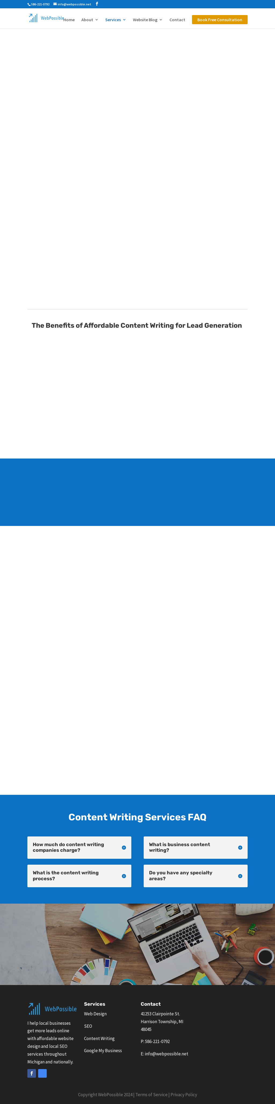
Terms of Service (151, 1095)
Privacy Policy (184, 1095)
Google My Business (103, 1051)
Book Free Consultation (219, 19)
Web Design (95, 1014)
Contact (177, 20)
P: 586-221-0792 (155, 1041)
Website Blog (145, 20)
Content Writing (99, 1038)
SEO (88, 1026)
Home (69, 20)
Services (113, 20)
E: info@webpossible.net (164, 1054)
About (87, 20)
